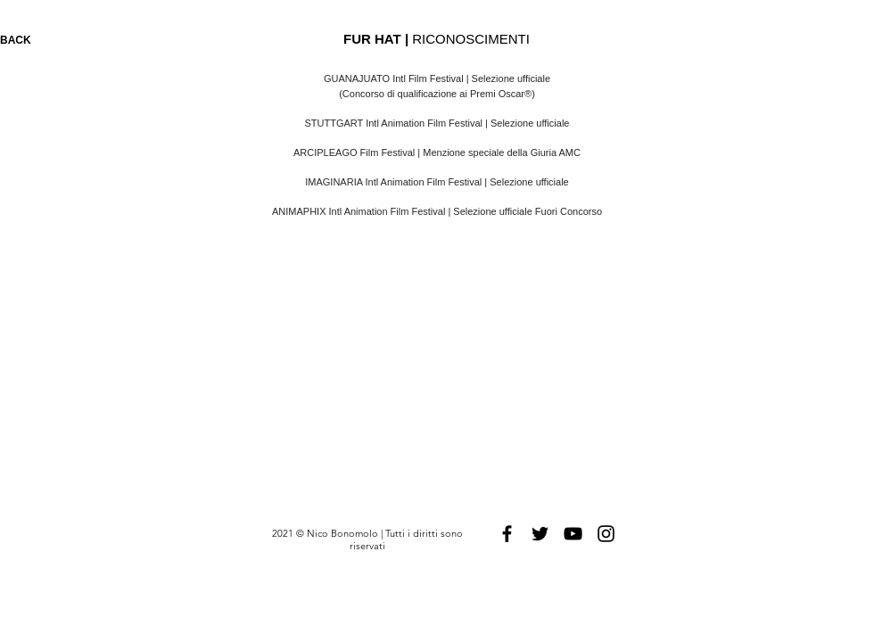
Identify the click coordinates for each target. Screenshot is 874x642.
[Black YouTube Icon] (573, 534)
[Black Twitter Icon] (540, 534)
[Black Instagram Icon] (606, 534)
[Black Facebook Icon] (507, 534)
